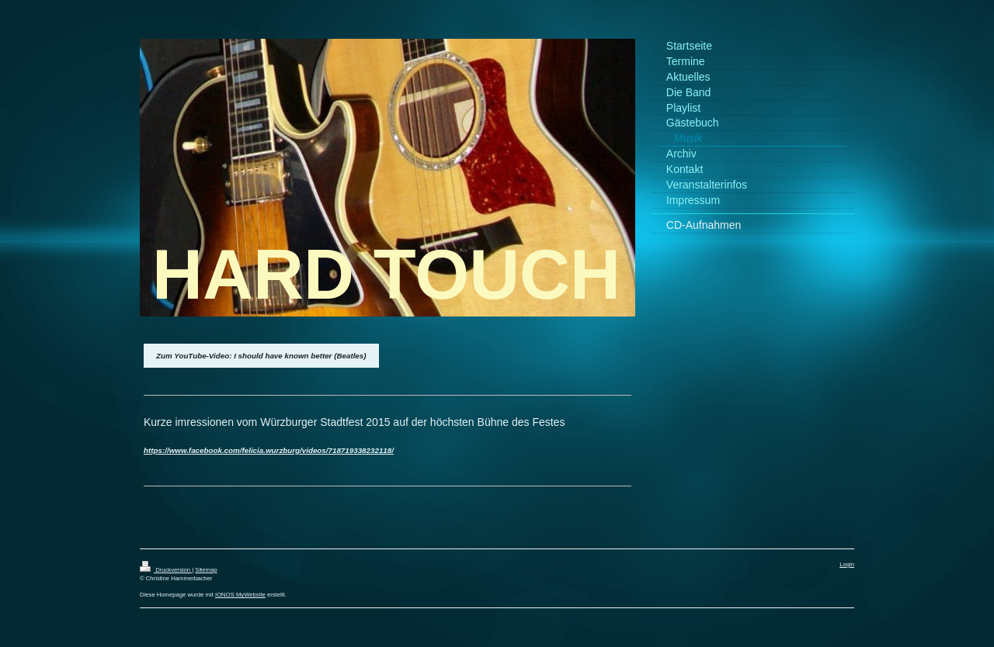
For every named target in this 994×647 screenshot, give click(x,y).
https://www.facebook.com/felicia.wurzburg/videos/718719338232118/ (269, 450)
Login (846, 564)
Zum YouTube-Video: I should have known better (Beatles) (261, 355)
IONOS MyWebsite (240, 594)
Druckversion (166, 569)
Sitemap (206, 569)
